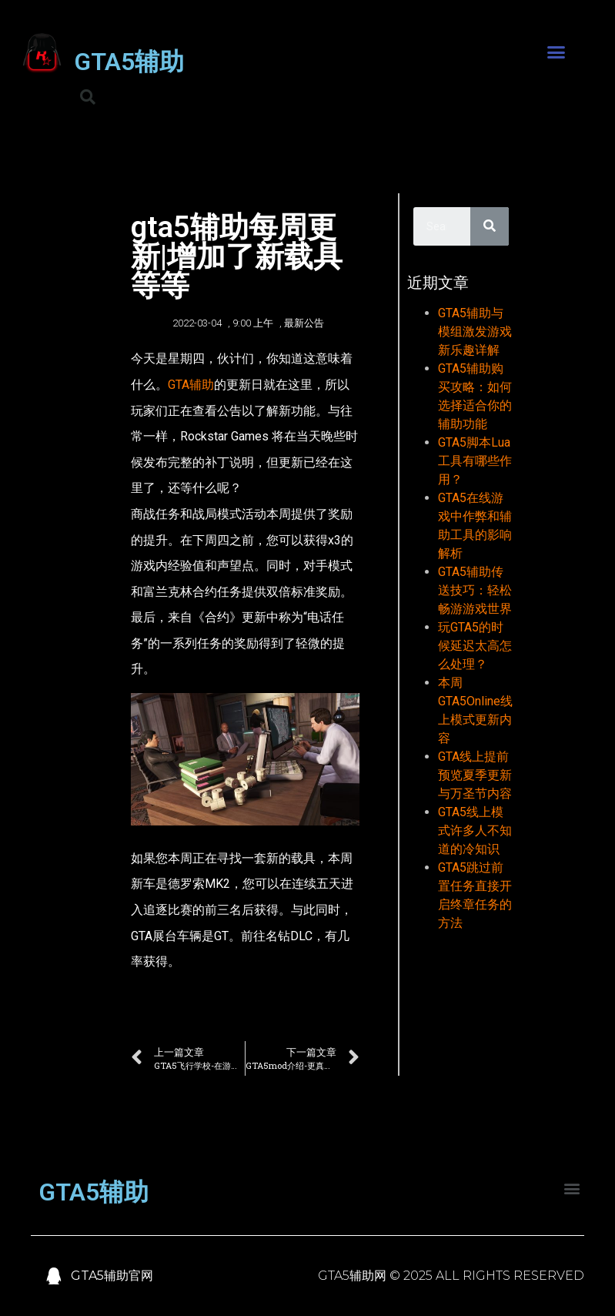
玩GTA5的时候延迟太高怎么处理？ (475, 645)
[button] (556, 52)
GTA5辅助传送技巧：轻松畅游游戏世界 (475, 590)
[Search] (489, 226)
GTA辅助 (191, 384)
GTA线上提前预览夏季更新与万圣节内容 (475, 775)
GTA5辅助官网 (112, 1275)
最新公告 (304, 323)
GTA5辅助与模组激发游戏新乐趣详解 (475, 331)
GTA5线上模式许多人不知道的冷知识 (475, 830)
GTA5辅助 (129, 61)
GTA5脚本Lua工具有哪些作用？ (475, 461)
